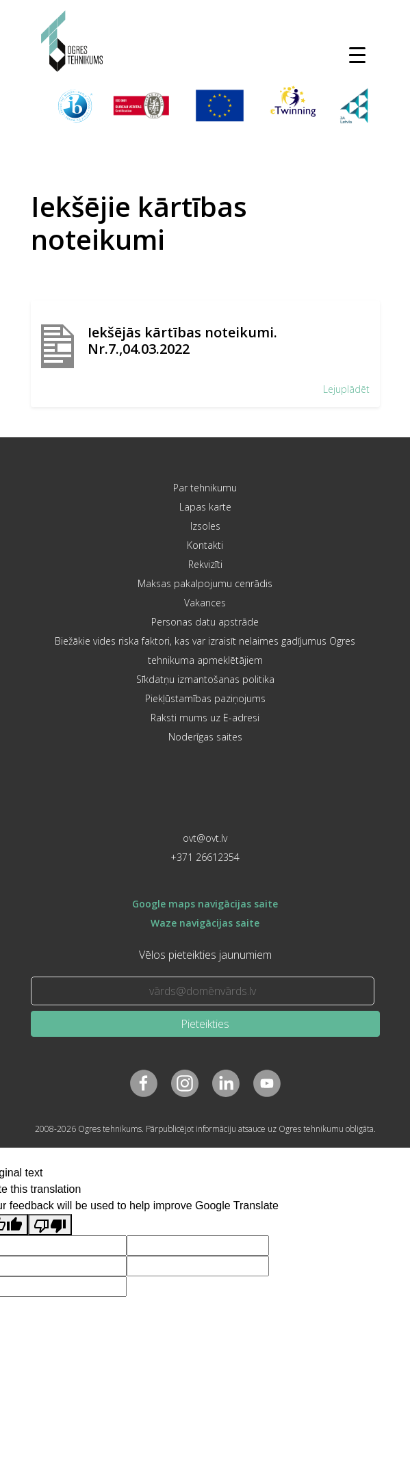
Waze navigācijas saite (205, 922)
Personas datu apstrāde (205, 621)
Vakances (205, 602)
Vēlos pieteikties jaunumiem (205, 954)
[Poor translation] (50, 1224)
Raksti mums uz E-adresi (205, 717)
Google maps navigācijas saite (205, 903)
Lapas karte (205, 506)
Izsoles (205, 525)
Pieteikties (205, 1023)
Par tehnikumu (205, 487)
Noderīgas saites (205, 736)
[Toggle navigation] (357, 55)
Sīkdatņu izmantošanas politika (205, 679)
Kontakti (205, 545)
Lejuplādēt (346, 389)
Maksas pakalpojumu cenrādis (205, 583)
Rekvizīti (205, 564)
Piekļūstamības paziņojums (205, 698)
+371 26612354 (205, 857)
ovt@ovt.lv (205, 837)
